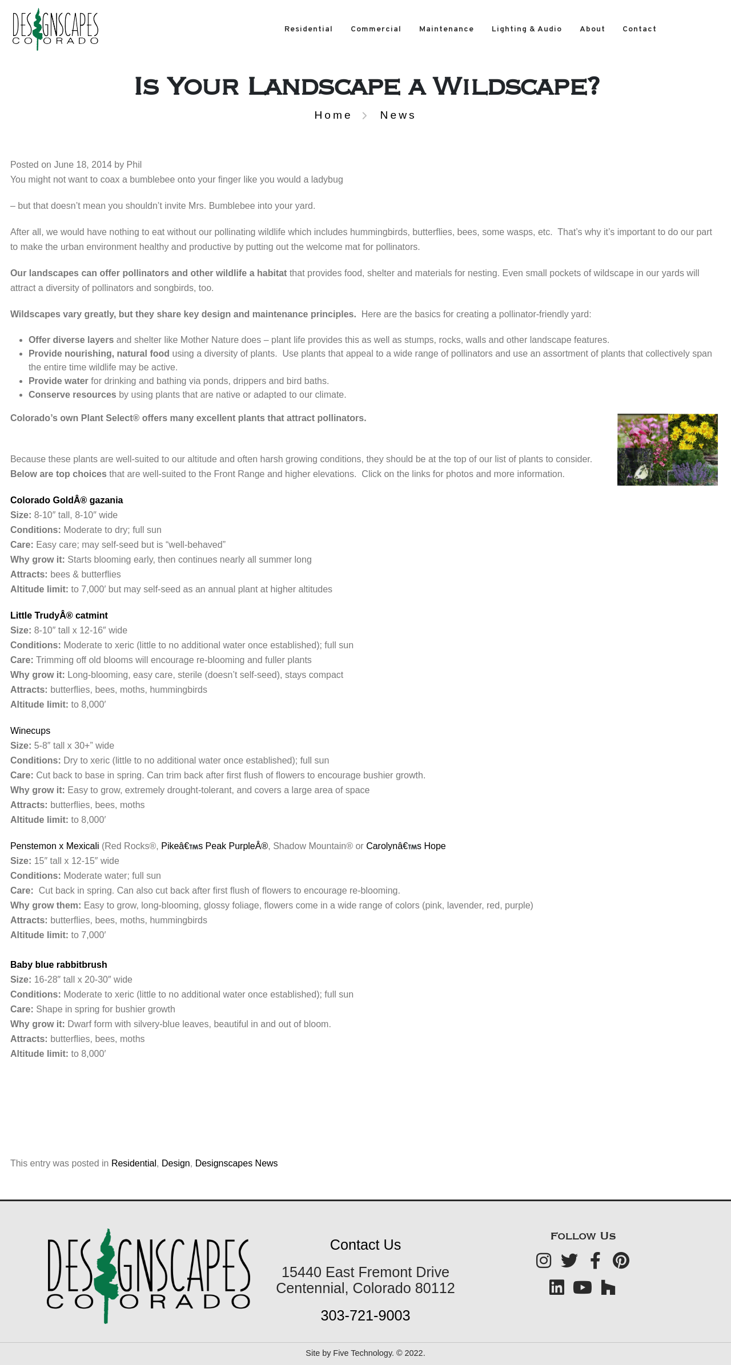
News (398, 115)
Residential (308, 29)
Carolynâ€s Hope (406, 846)
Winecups (30, 731)
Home (333, 115)
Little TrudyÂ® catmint (59, 615)
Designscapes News (236, 1163)
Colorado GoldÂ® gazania (66, 500)
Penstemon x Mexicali (56, 846)
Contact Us (365, 1245)
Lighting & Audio (527, 29)
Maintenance (446, 29)
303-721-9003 (366, 1315)
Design (176, 1163)
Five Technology (362, 1353)
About (592, 29)
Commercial (376, 29)
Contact (639, 29)
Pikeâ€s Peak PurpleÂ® (214, 846)
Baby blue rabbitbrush (58, 965)
